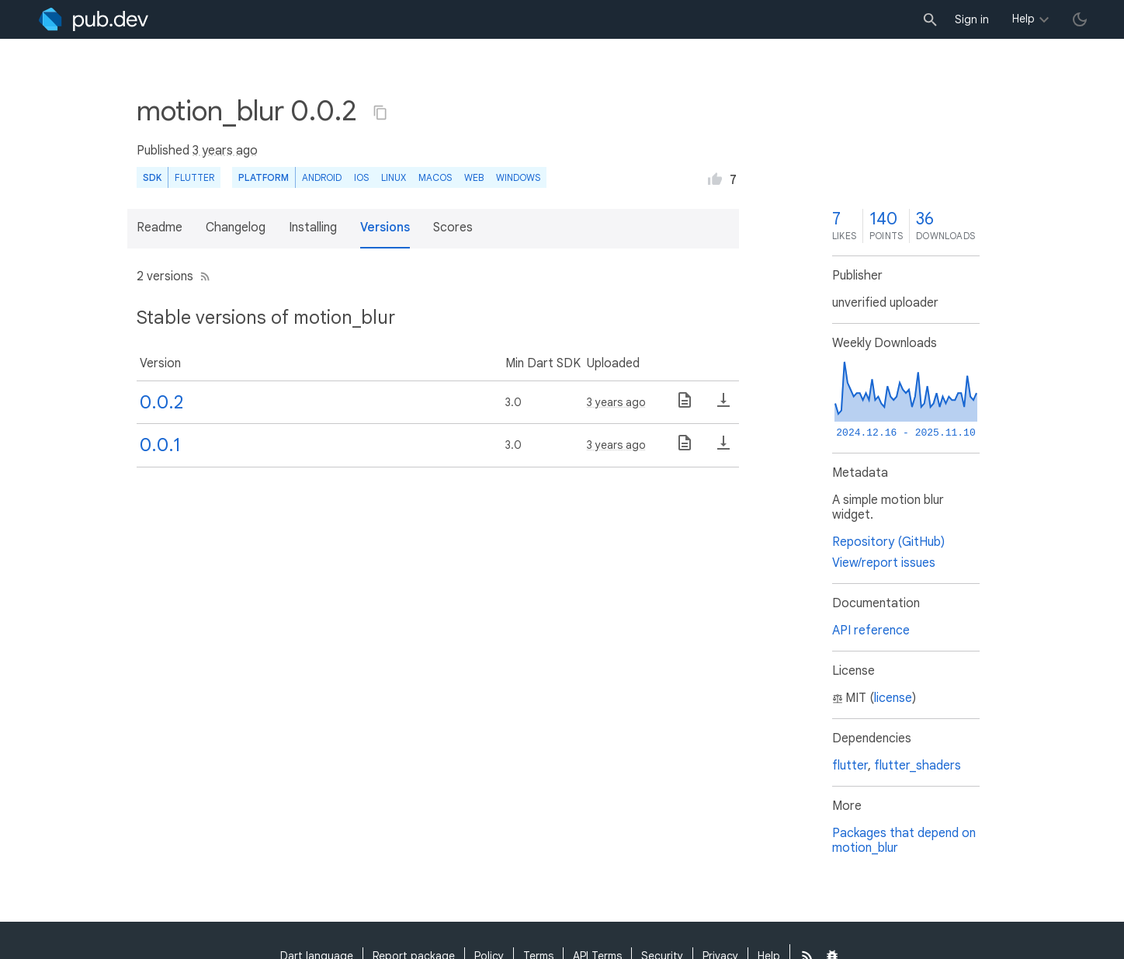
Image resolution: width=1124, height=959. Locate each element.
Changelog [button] (235, 227)
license (893, 698)
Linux (393, 177)
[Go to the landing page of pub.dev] (93, 19)
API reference (871, 630)
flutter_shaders (917, 765)
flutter (850, 765)
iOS (361, 177)
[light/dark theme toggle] (1079, 19)
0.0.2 (161, 402)
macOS (435, 177)
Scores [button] (453, 227)
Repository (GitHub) (888, 542)
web (474, 177)
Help (1023, 19)
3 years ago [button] (225, 150)
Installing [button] (313, 227)
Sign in (972, 19)
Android (322, 177)
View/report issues (883, 563)
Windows (518, 177)
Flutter (194, 177)
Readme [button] (159, 227)
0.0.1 (160, 445)
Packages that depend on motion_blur (904, 840)
